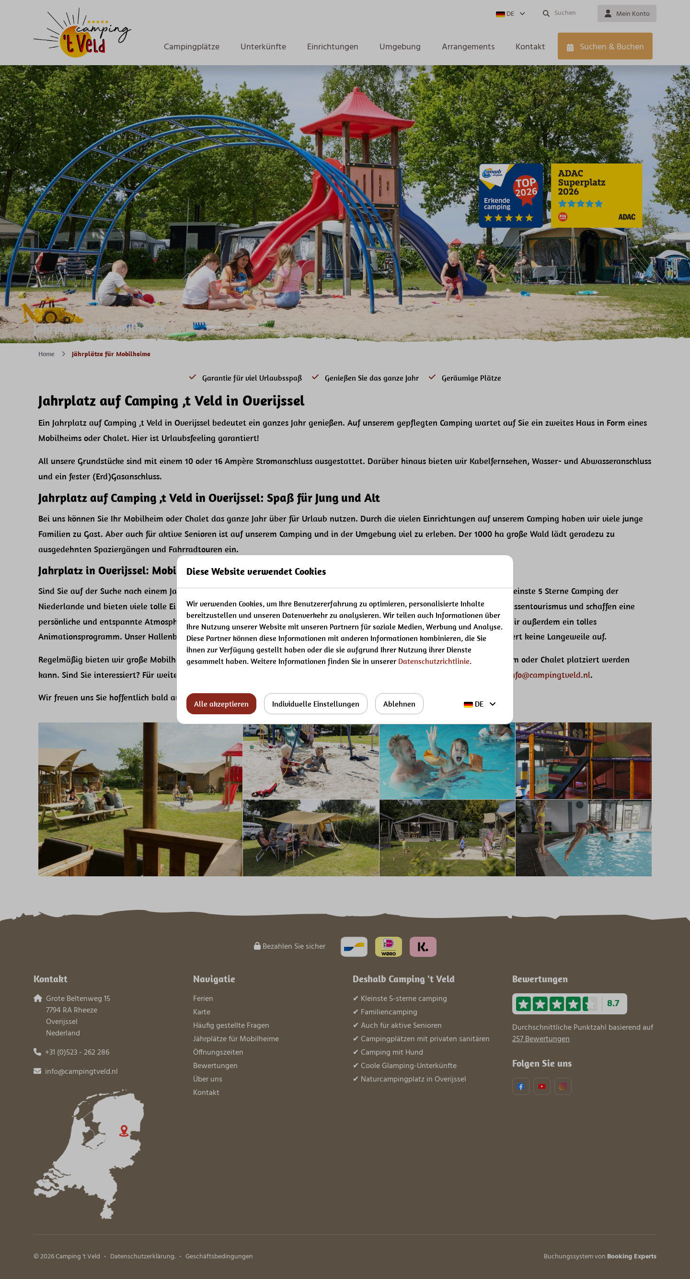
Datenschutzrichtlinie (434, 661)
